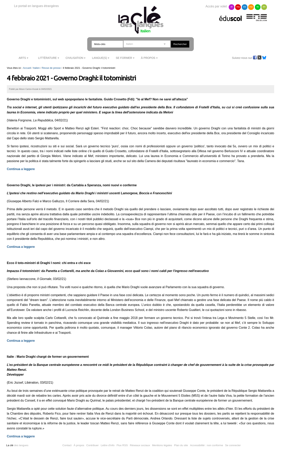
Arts (22, 57)
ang (238, 7)
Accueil (27, 67)
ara (244, 7)
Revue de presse (51, 67)
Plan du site (181, 445)
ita (258, 7)
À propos (79, 445)
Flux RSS (122, 445)
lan (264, 7)
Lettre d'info (108, 445)
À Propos (148, 57)
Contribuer (92, 445)
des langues (17, 445)
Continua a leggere (21, 246)
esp (251, 7)
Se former (124, 57)
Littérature (47, 57)
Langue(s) (99, 57)
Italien (36, 67)
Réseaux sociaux (140, 445)
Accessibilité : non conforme (206, 445)
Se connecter (233, 445)
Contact (67, 445)
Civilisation (74, 57)
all (231, 7)
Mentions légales (162, 445)
